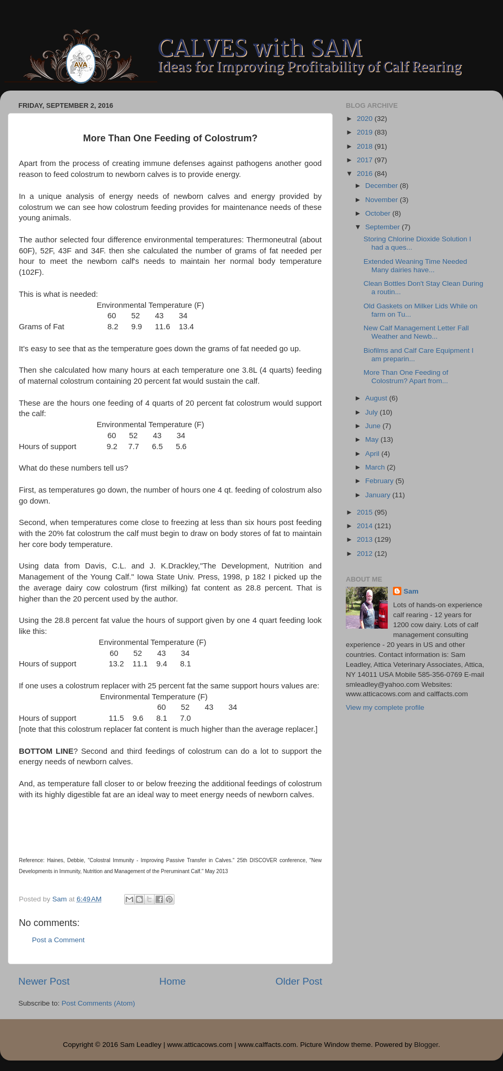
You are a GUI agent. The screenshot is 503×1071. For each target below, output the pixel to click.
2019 (366, 132)
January (378, 495)
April (373, 454)
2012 (366, 553)
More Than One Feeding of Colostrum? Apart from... (406, 377)
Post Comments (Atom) (98, 1003)
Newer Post (44, 981)
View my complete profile (385, 707)
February (380, 481)
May (372, 439)
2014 (366, 526)
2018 (366, 146)
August (377, 398)
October (378, 213)
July (372, 412)
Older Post (299, 981)
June (373, 426)
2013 (366, 539)
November (382, 200)
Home (172, 981)
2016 (366, 173)
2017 (366, 160)
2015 (366, 512)
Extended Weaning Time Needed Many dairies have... (415, 266)
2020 (366, 118)
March (376, 467)
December (382, 185)
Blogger (426, 1044)
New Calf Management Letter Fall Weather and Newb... (416, 332)
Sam (411, 591)
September (383, 227)
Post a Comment (58, 940)
